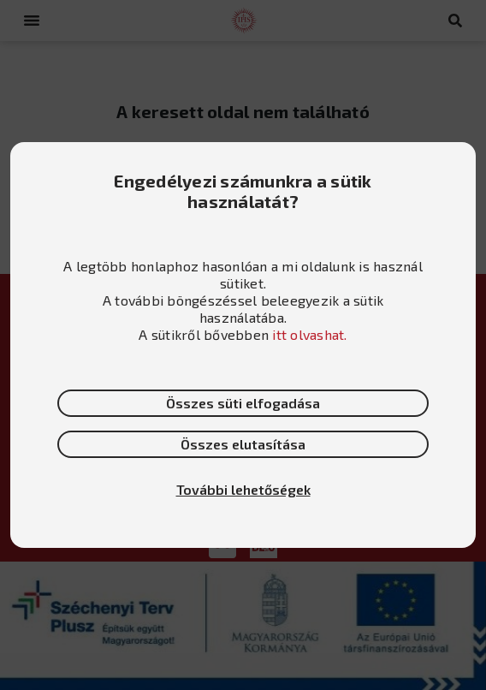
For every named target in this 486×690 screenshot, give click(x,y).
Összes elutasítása (243, 444)
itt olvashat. (309, 334)
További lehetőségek (243, 489)
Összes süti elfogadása (243, 403)
